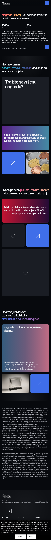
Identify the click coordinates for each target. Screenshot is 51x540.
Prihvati (20, 536)
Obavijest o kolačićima (15, 530)
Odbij (31, 536)
